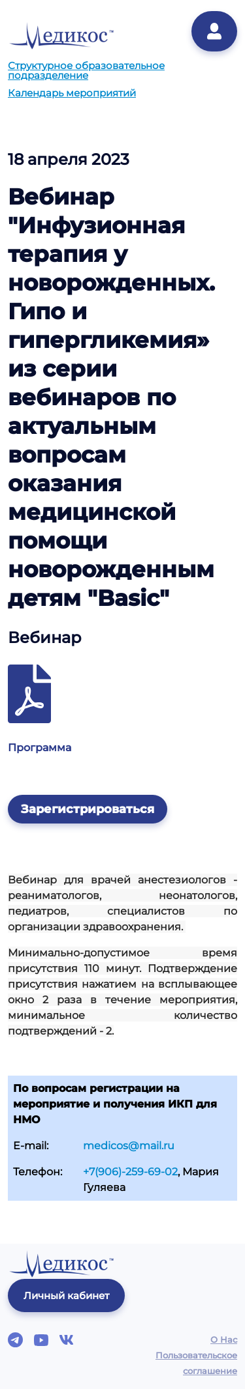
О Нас (223, 1339)
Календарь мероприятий (72, 93)
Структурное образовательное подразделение (86, 70)
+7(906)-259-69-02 (130, 1172)
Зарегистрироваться (87, 809)
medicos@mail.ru (128, 1145)
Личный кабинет (66, 1295)
